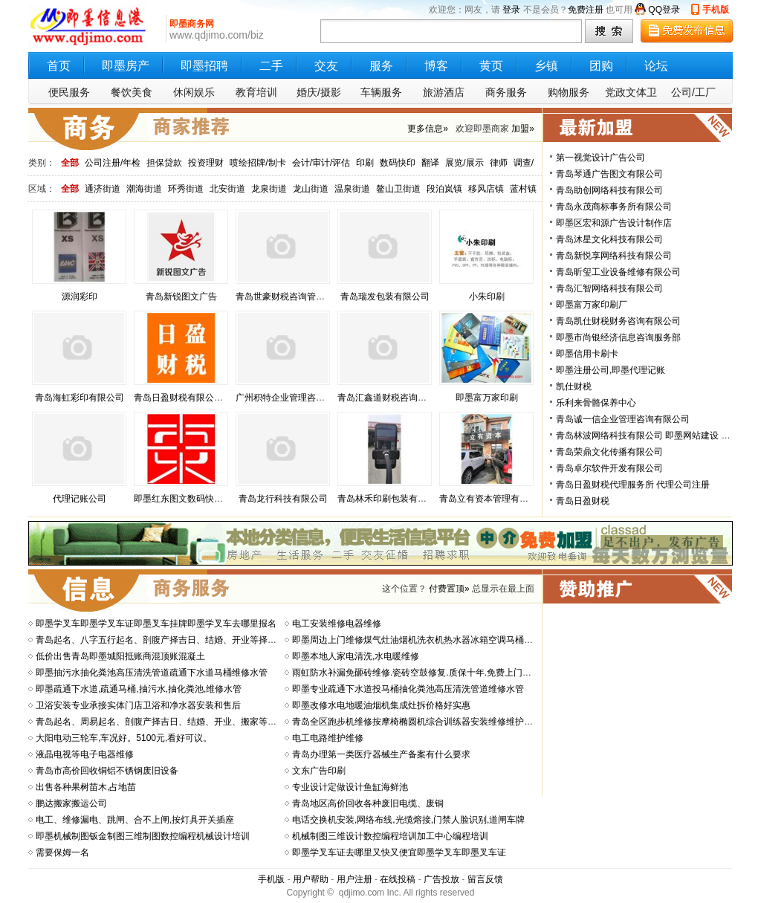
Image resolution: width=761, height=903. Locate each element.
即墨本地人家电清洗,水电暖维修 (355, 656)
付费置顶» (449, 588)
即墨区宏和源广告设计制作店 (614, 223)
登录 (511, 9)
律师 (499, 163)
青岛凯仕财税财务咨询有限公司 (618, 321)
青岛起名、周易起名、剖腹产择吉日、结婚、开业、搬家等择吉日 (165, 721)
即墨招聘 (204, 65)
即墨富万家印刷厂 (591, 305)
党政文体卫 (631, 92)
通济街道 (102, 189)
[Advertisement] (639, 700)
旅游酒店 (443, 92)
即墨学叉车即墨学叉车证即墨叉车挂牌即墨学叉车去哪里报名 (156, 623)
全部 (70, 163)
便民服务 (69, 92)
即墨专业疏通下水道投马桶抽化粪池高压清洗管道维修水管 (408, 689)
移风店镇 (486, 189)
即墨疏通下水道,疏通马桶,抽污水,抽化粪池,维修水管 (139, 689)
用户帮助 (310, 879)
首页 (59, 65)
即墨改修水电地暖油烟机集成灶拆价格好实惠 (381, 705)
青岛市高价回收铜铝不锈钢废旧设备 (107, 771)
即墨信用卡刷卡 (587, 354)
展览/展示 (464, 163)
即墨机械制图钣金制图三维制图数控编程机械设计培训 (143, 836)
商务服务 (506, 92)
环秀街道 (186, 189)
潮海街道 (144, 189)
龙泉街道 (269, 189)
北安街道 (227, 189)
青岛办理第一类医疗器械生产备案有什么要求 (381, 754)
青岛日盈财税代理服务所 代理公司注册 (633, 484)
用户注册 (354, 879)
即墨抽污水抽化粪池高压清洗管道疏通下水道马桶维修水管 (152, 672)
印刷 (365, 163)
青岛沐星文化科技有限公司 (609, 239)
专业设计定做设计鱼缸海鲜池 (350, 787)
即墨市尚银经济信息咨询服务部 (618, 337)
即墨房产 (125, 65)
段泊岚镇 (444, 189)
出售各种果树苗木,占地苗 (86, 787)
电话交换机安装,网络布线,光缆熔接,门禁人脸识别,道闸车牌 (408, 820)
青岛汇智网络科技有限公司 (609, 288)
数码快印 (397, 163)
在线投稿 (397, 879)
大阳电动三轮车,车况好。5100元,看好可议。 (124, 738)
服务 (381, 65)
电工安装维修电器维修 (336, 623)
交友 (326, 65)
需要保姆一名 (62, 852)
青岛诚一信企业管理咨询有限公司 (623, 419)
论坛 (656, 65)
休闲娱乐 (194, 92)
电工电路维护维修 (327, 738)
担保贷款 (164, 163)
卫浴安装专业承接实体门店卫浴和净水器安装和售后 (138, 705)
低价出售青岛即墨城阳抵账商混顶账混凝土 (120, 656)
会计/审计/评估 (321, 163)
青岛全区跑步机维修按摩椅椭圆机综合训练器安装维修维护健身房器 (426, 721)
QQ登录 (664, 9)
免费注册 (585, 9)
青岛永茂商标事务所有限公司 (614, 206)
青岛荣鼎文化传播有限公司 (609, 452)
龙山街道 (310, 189)
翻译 (430, 163)
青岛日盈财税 (582, 501)
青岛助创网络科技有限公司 (609, 190)
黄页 (491, 65)
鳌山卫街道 (398, 189)
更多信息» (427, 128)
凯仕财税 (574, 386)
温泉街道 (352, 189)
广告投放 (441, 879)
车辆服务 (381, 92)
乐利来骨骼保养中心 (596, 403)
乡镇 (546, 65)
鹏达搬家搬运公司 (71, 803)
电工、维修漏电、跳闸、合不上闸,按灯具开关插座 (135, 820)
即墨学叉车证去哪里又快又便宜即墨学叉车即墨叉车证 (399, 852)
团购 (601, 65)
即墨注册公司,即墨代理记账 (610, 370)
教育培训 (256, 92)
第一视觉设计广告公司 (600, 157)
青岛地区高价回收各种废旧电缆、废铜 (368, 803)
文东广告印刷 (319, 771)
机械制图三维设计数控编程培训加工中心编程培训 (390, 836)
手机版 (715, 9)
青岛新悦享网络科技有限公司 (614, 255)
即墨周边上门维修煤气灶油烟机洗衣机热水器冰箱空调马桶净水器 (421, 640)
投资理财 (206, 163)
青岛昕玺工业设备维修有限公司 (618, 272)
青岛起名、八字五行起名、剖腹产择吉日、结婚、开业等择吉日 (160, 640)
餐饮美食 (131, 92)
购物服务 (568, 92)
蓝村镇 (523, 189)
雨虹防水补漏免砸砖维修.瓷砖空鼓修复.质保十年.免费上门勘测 (416, 672)
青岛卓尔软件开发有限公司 (609, 468)
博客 (436, 65)
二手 (271, 65)
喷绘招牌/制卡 (257, 163)
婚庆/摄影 (319, 92)
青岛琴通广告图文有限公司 (609, 174)
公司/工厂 (693, 92)
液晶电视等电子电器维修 (85, 754)
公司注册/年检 (112, 163)
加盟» (522, 128)
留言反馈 (485, 879)
